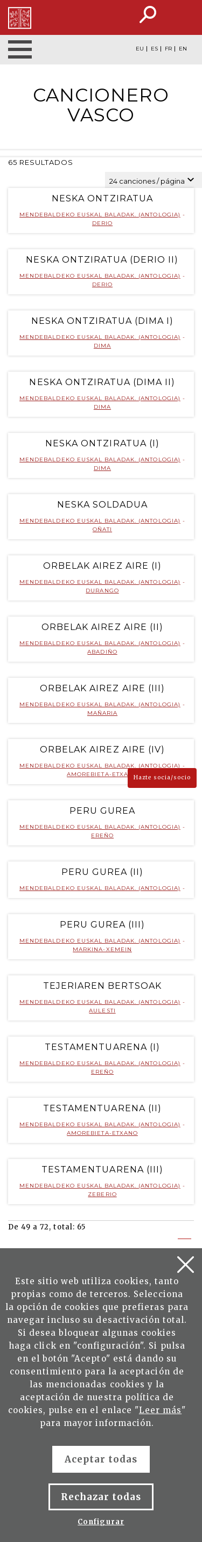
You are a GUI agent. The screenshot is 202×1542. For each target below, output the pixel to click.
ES (154, 49)
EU (140, 49)
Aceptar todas (101, 1459)
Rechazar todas (101, 1497)
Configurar (101, 1521)
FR (168, 49)
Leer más (160, 1410)
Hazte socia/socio (162, 777)
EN (183, 49)
